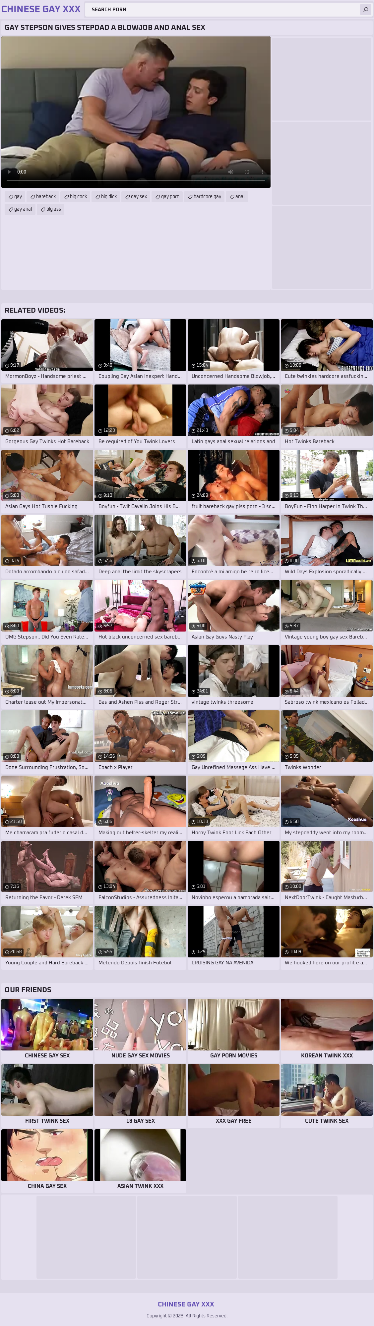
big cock (78, 196)
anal (240, 196)
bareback (46, 196)
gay (18, 196)
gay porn (170, 196)
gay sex (139, 196)
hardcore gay (207, 196)
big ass (53, 209)
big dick (109, 196)
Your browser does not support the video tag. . (136, 112)
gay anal (23, 209)
